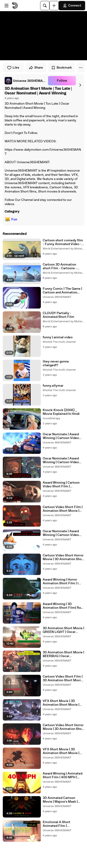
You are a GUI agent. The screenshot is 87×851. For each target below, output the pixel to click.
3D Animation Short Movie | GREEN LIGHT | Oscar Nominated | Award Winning (63, 630)
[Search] (44, 5)
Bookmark (61, 67)
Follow (62, 81)
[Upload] (54, 5)
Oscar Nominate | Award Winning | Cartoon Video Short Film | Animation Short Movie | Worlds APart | (63, 460)
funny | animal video (58, 337)
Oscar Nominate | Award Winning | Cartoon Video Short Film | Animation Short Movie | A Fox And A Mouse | (62, 533)
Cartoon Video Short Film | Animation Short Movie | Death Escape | (63, 509)
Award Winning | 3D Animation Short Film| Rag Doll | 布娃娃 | (63, 606)
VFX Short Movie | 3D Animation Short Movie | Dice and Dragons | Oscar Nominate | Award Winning (62, 751)
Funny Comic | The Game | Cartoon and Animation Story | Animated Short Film (62, 290)
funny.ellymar (53, 386)
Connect (72, 5)
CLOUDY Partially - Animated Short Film (58, 315)
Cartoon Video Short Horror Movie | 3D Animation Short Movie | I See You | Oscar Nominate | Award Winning (63, 557)
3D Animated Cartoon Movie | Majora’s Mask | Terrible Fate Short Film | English (61, 800)
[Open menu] (6, 5)
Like (13, 67)
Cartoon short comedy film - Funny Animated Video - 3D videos (63, 242)
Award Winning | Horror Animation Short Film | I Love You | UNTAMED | (60, 581)
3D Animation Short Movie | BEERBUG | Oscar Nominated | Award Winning (63, 654)
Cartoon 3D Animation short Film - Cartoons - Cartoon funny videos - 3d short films (62, 266)
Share (36, 67)
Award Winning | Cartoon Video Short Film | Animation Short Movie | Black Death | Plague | (61, 484)
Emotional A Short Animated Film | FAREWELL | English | (59, 824)
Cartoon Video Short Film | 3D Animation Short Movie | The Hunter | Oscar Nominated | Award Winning (63, 678)
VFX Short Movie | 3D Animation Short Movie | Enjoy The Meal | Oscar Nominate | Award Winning (62, 703)
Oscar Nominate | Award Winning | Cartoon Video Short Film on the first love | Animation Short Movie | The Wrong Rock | (63, 436)
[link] (25, 80)
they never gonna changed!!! (56, 363)
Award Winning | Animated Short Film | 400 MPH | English (62, 775)
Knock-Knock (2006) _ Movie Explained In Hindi (61, 412)
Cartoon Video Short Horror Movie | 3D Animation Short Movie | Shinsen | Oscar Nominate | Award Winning (63, 727)
